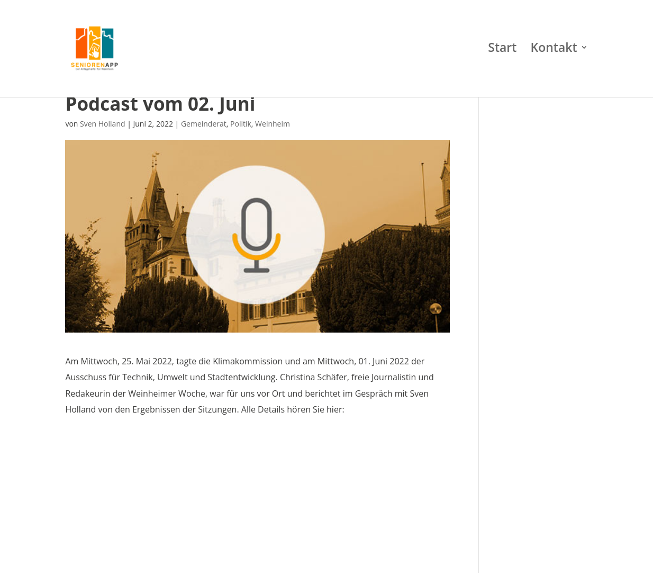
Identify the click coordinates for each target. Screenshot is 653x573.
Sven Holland (102, 124)
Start (502, 53)
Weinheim (272, 124)
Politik (240, 124)
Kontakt (554, 53)
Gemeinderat (203, 124)
